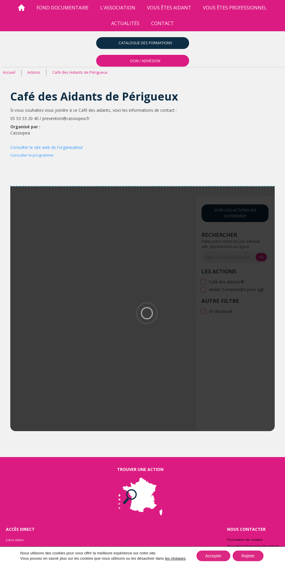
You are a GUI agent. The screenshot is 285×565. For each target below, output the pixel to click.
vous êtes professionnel (235, 7)
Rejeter (248, 555)
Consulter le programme (32, 155)
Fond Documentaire (62, 7)
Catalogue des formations (145, 42)
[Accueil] (21, 8)
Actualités (125, 23)
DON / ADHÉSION (145, 60)
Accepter (213, 555)
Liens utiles (15, 540)
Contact (162, 23)
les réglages (175, 558)
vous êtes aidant (169, 7)
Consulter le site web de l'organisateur (46, 147)
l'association (117, 7)
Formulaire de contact (244, 539)
